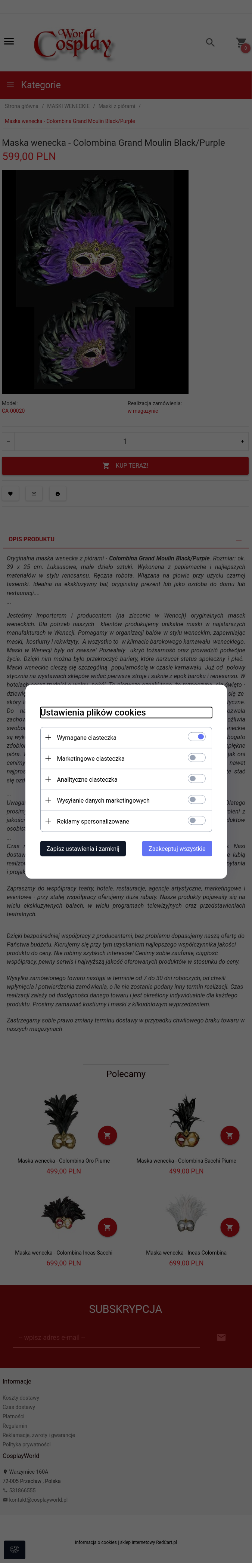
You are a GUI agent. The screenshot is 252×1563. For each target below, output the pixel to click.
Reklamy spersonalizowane (93, 821)
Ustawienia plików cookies (93, 712)
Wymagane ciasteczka (87, 737)
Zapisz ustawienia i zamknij (83, 848)
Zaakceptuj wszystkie (177, 848)
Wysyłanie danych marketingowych (103, 800)
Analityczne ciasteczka (87, 779)
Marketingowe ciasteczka (91, 758)
